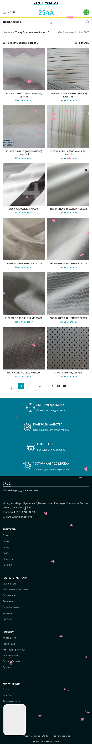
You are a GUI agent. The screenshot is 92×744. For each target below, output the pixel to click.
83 (58, 386)
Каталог (7, 707)
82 (52, 386)
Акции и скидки (11, 701)
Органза (7, 619)
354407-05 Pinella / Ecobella (68, 372)
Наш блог (8, 695)
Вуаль (6, 553)
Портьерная (9, 595)
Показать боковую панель (22, 42)
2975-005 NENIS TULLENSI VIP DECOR (24, 318)
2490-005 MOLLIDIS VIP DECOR (24, 209)
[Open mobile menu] (9, 12)
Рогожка (7, 565)
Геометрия (9, 643)
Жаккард (8, 559)
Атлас (6, 535)
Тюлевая (8, 601)
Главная (7, 32)
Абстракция (9, 638)
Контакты (8, 713)
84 (64, 386)
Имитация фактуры (14, 649)
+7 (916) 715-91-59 (24, 512)
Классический (11, 655)
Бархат (7, 541)
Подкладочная (11, 607)
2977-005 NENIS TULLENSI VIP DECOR (68, 318)
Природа (8, 667)
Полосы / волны (12, 661)
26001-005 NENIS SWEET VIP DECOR (24, 263)
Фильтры (83, 42)
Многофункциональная (16, 589)
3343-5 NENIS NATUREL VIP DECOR (24, 372)
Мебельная (9, 583)
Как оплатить (10, 719)
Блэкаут (7, 547)
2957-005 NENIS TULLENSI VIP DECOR (68, 263)
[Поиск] (46, 22)
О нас (6, 689)
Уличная (7, 613)
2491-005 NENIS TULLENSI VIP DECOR (68, 209)
